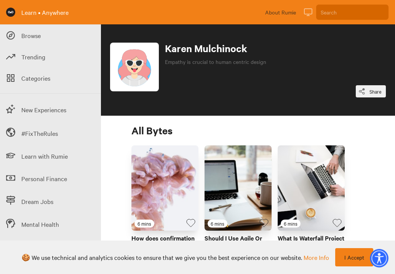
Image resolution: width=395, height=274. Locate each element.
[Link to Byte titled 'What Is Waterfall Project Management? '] (311, 188)
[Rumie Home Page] (10, 12)
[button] (379, 258)
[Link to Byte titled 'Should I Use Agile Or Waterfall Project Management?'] (238, 188)
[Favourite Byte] (190, 223)
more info (316, 257)
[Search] (352, 12)
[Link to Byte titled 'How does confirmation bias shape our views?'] (164, 188)
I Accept (354, 257)
